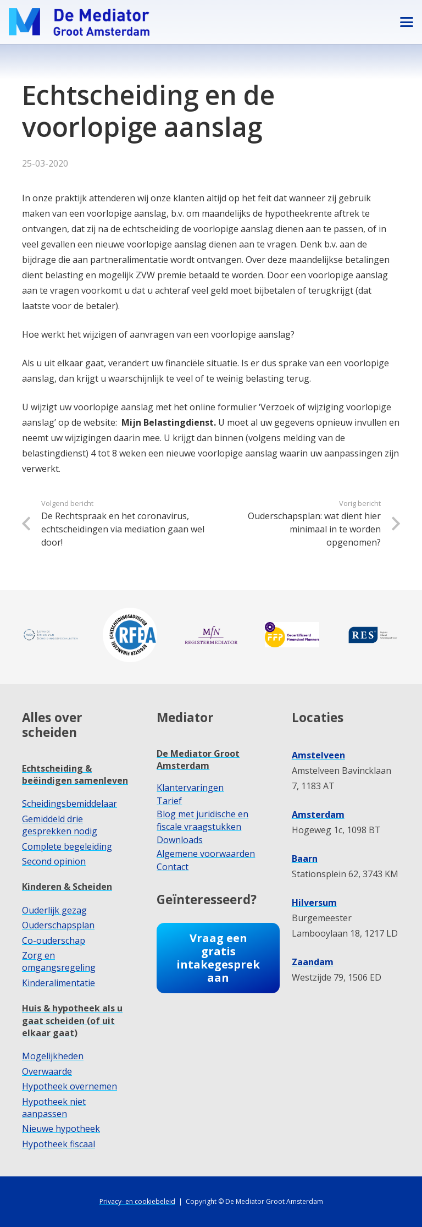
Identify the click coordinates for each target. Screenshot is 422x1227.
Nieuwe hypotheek (61, 1129)
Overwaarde (47, 1071)
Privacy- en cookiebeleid (137, 1201)
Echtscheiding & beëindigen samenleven (75, 774)
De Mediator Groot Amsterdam (198, 759)
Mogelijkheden (53, 1056)
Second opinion (54, 861)
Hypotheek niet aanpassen (54, 1108)
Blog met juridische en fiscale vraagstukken (202, 820)
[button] (406, 22)
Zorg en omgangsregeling (59, 961)
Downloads (180, 840)
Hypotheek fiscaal (58, 1144)
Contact (172, 867)
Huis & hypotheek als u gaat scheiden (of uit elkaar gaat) (72, 1020)
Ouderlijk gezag (54, 910)
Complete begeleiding (67, 846)
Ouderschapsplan (58, 925)
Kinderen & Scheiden (67, 887)
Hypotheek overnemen (69, 1086)
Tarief (169, 801)
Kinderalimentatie (58, 983)
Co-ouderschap (53, 940)
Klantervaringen (190, 788)
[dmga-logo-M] (79, 22)
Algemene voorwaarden (206, 854)
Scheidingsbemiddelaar (69, 803)
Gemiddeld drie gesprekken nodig (59, 825)
